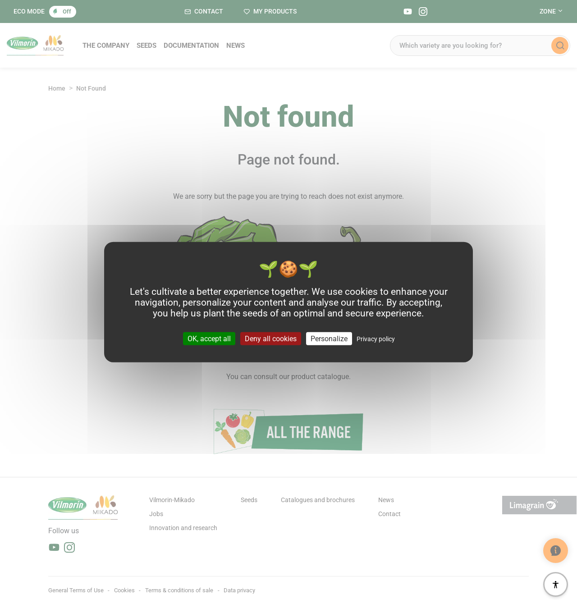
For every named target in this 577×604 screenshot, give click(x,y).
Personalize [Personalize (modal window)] (329, 338)
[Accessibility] (555, 584)
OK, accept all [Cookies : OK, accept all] (209, 338)
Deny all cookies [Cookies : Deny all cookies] (271, 338)
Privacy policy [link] (376, 338)
